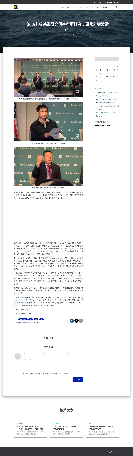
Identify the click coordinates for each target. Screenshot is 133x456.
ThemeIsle (114, 452)
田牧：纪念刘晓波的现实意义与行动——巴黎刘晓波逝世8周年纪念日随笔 (30, 427)
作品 (69, 7)
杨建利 (38, 322)
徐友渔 (33, 322)
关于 (111, 7)
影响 (81, 7)
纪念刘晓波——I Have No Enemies (106, 2)
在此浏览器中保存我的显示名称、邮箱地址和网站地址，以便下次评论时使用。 (48, 373)
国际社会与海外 (23, 319)
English (105, 7)
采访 (92, 7)
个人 (62, 7)
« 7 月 (106, 83)
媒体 (75, 7)
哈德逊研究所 (26, 322)
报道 (36, 319)
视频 (41, 319)
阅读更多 (33, 434)
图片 (31, 319)
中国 (98, 7)
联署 (87, 7)
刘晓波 (20, 322)
